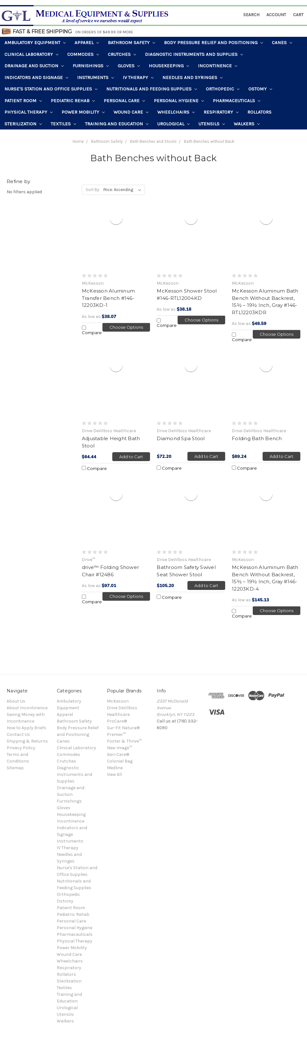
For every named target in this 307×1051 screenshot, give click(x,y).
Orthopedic (222, 89)
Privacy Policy (21, 747)
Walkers (247, 124)
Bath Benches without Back (209, 141)
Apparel (87, 42)
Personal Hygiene (179, 100)
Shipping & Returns (27, 741)
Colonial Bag (120, 761)
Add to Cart (131, 456)
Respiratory (221, 112)
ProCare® (117, 721)
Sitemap (15, 767)
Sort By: (93, 189)
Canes (282, 42)
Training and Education (116, 124)
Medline (115, 767)
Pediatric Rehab (73, 100)
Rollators (259, 112)
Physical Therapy (28, 112)
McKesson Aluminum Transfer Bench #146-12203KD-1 (108, 298)
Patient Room (23, 100)
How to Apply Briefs (26, 727)
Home (78, 141)
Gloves (129, 66)
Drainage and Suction (34, 66)
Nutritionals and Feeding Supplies (151, 89)
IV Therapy (138, 77)
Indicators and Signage (36, 77)
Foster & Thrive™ (124, 741)
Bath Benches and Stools (153, 141)
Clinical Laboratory (31, 54)
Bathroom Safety (131, 42)
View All (114, 774)
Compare (92, 330)
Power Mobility (83, 112)
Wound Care (131, 112)
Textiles (63, 124)
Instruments (95, 77)
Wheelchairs (176, 112)
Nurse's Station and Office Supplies (50, 89)
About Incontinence (27, 708)
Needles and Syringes (192, 77)
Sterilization (23, 124)
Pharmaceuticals (236, 100)
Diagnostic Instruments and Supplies (194, 54)
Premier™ (116, 734)
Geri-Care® (118, 754)
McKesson (118, 701)
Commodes (83, 54)
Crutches (122, 54)
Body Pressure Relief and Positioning (213, 42)
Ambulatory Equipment (35, 42)
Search (251, 14)
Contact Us (18, 734)
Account (276, 14)
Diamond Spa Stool (181, 438)
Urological (173, 124)
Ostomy (260, 89)
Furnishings (91, 66)
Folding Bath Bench (257, 438)
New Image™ (119, 747)
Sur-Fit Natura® (123, 727)
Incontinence (217, 66)
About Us (16, 701)
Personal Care (124, 100)
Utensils (212, 124)
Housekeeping (169, 66)
